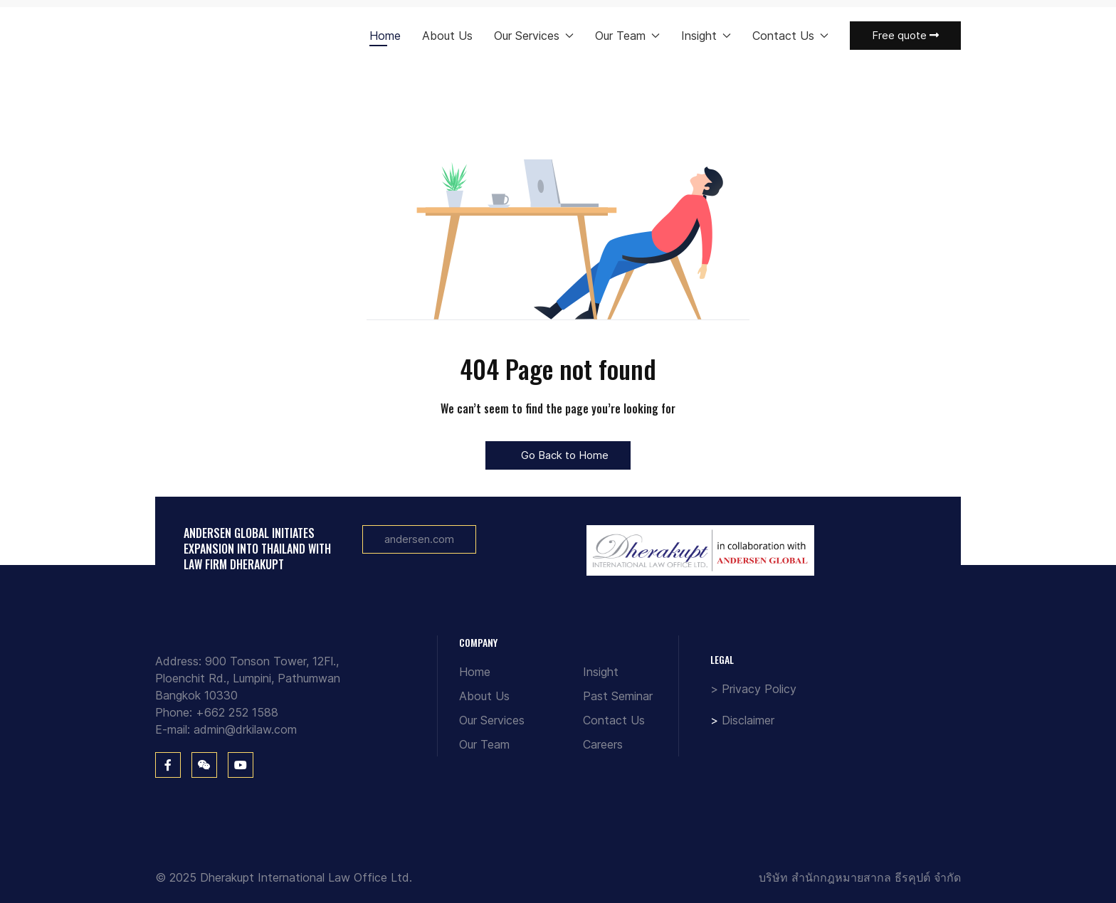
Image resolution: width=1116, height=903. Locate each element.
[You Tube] (240, 765)
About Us (447, 35)
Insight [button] (706, 35)
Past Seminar (618, 696)
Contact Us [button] (790, 35)
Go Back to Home (558, 455)
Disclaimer (748, 720)
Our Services (492, 720)
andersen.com (419, 539)
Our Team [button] (627, 35)
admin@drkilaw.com (245, 729)
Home (385, 35)
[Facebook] (168, 765)
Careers (603, 744)
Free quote (905, 35)
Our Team (484, 744)
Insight (600, 672)
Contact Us (614, 720)
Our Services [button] (534, 35)
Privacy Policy (759, 689)
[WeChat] (204, 765)
